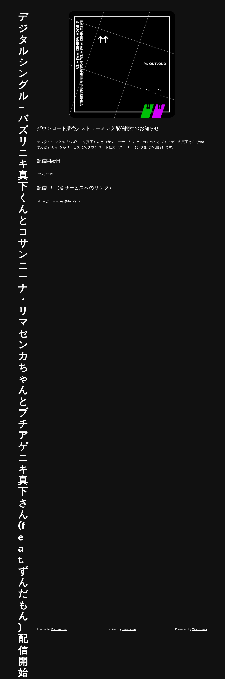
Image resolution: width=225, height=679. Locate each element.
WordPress (199, 629)
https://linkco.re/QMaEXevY (59, 201)
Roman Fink (59, 629)
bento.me (129, 629)
